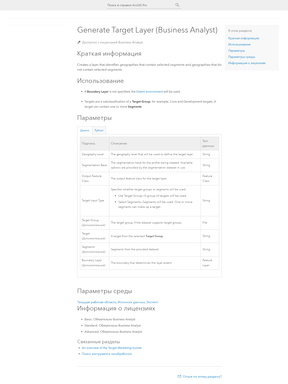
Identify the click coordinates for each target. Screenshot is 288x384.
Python (99, 130)
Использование (239, 44)
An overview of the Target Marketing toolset (112, 348)
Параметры (236, 50)
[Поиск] (177, 5)
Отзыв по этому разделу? (202, 376)
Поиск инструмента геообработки (107, 354)
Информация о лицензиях (247, 63)
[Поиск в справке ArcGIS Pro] (140, 5)
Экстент (152, 302)
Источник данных (131, 302)
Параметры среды (241, 57)
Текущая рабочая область (96, 302)
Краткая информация (243, 38)
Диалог (85, 130)
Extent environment (149, 91)
